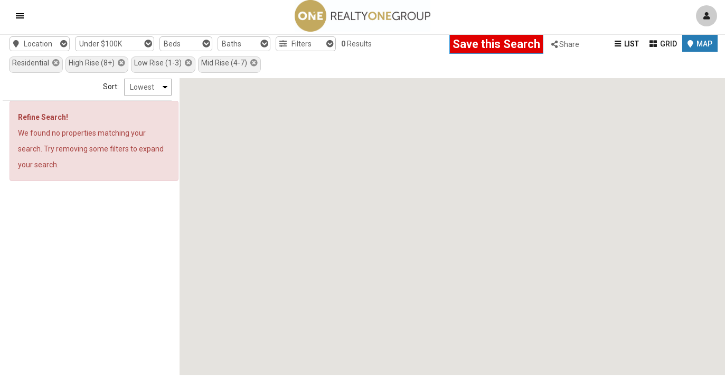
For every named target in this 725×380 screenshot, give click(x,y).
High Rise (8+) (97, 63)
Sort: (111, 86)
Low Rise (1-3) (163, 63)
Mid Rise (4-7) (229, 63)
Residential (36, 63)
